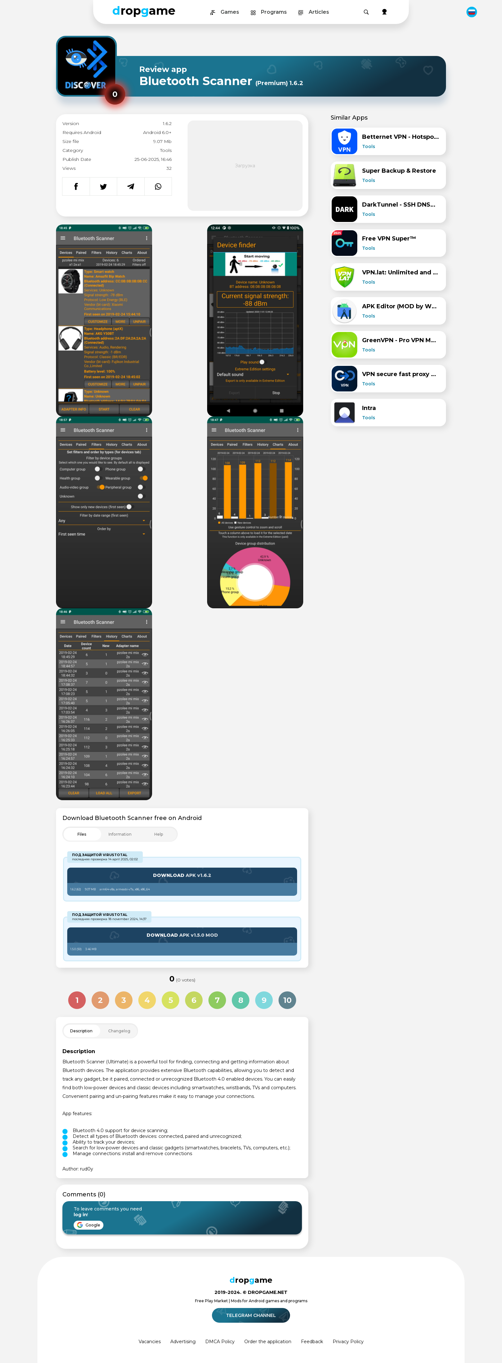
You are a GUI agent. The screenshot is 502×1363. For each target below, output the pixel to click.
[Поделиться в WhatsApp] (158, 186)
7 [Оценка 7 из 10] (217, 1000)
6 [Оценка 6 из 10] (193, 1000)
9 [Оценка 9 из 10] (264, 1000)
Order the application (267, 1341)
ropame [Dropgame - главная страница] (143, 11)
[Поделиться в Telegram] (130, 186)
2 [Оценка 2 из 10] (100, 1000)
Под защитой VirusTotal (99, 855)
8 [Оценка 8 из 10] (240, 1000)
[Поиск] (366, 12)
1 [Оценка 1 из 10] (77, 1000)
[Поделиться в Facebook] (76, 186)
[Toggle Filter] (120, 834)
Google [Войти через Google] (88, 1225)
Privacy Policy (348, 1341)
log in (80, 1214)
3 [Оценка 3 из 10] (123, 1000)
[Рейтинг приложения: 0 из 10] (115, 94)
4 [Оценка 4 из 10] (147, 1000)
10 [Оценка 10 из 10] (287, 1000)
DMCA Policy (220, 1341)
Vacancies (150, 1341)
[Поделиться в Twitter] (103, 186)
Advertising (183, 1341)
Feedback (312, 1341)
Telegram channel (252, 1315)
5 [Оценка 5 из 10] (170, 1000)
